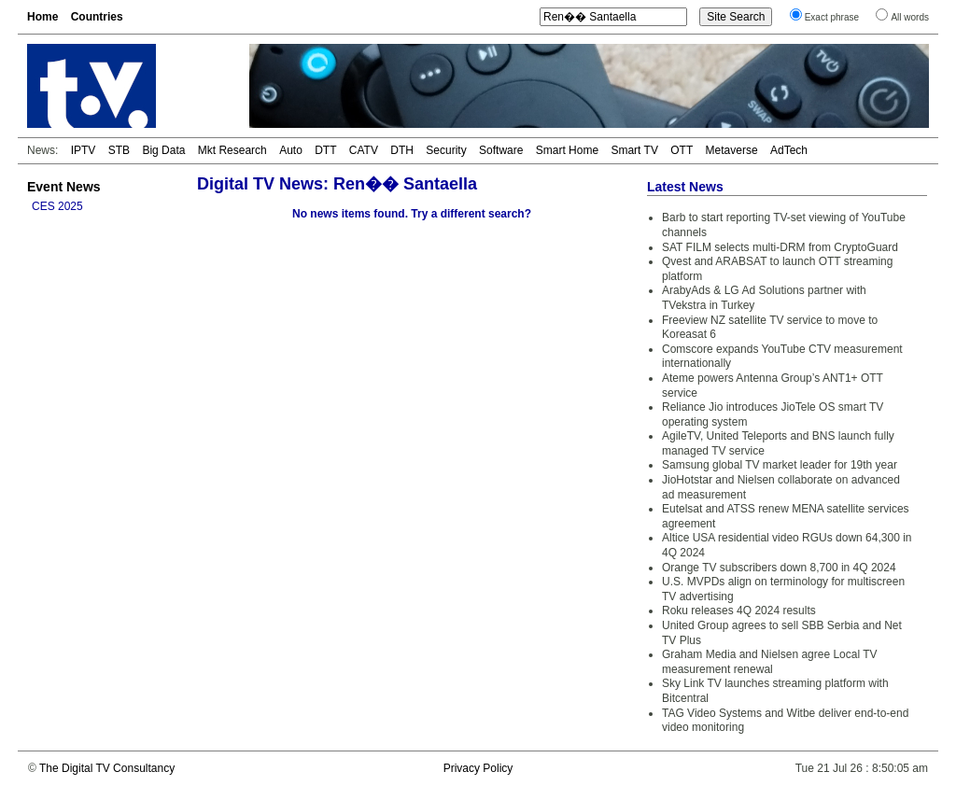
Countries (97, 16)
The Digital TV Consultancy (107, 768)
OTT (681, 150)
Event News (64, 186)
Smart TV (634, 150)
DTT (325, 150)
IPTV (83, 150)
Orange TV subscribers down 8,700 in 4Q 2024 (779, 567)
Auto (290, 150)
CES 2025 (57, 206)
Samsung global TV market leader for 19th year (779, 464)
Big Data (163, 150)
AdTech (789, 150)
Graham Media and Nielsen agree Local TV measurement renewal (770, 662)
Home (42, 16)
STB (119, 150)
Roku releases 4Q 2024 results (739, 610)
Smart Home (567, 150)
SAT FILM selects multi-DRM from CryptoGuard (780, 247)
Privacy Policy (478, 768)
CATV (363, 150)
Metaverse (732, 150)
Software (501, 150)
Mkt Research (232, 150)
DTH (402, 150)
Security (446, 150)
